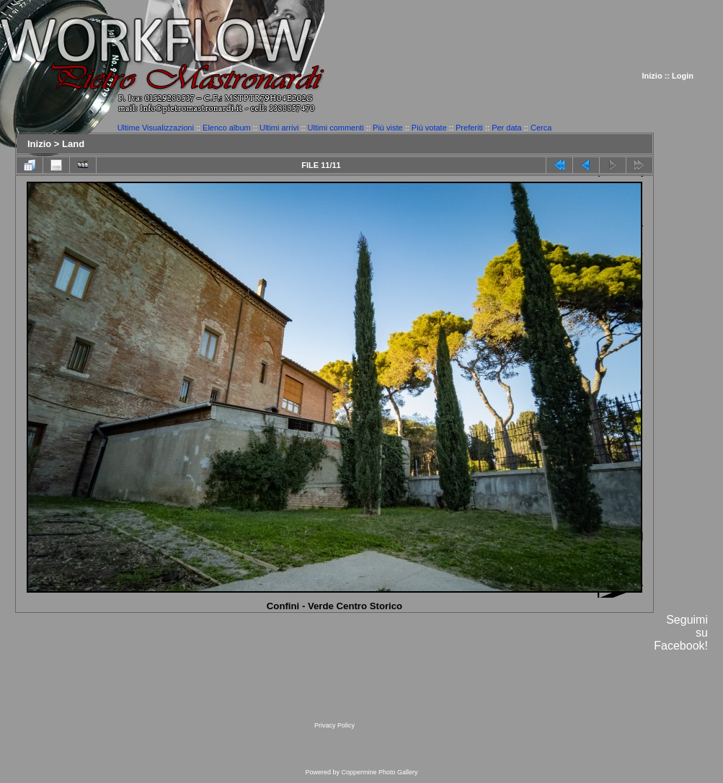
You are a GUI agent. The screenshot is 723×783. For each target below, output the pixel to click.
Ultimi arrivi (279, 127)
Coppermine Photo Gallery (379, 772)
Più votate (429, 127)
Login (682, 75)
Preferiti (469, 127)
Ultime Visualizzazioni (155, 127)
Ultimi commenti (336, 127)
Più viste (388, 127)
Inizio (652, 75)
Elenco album (227, 127)
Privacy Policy (334, 725)
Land (73, 143)
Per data (507, 127)
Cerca (541, 127)
